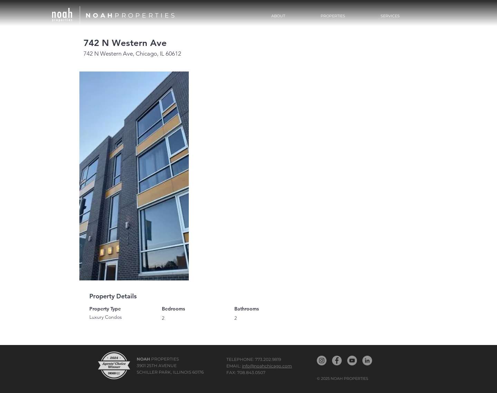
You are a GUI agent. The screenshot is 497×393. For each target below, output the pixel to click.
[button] (333, 16)
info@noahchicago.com (267, 365)
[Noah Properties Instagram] (322, 360)
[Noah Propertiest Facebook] (337, 360)
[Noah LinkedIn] (367, 360)
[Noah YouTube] (352, 360)
